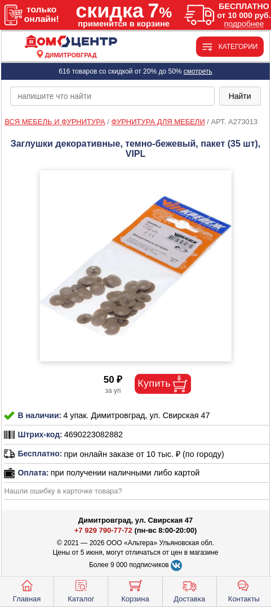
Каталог (81, 590)
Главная (27, 590)
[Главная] (71, 41)
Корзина (135, 590)
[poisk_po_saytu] (112, 96)
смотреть (198, 71)
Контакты (244, 590)
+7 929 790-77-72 (103, 530)
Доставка (189, 590)
